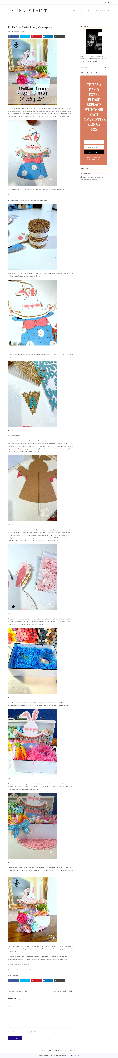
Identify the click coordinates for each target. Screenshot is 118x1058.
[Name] (18, 1032)
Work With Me (100, 10)
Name (11, 1032)
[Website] (63, 1032)
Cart (75, 1050)
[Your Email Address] (94, 147)
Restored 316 (75, 1055)
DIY (9, 23)
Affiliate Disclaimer (60, 1050)
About (82, 10)
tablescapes (20, 23)
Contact (90, 10)
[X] (105, 2)
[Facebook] (102, 2)
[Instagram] (108, 2)
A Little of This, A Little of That (23, 989)
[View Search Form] (109, 11)
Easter (13, 23)
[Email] (40, 1032)
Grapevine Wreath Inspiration (57, 989)
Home (74, 10)
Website (56, 1032)
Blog (70, 1050)
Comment (12, 1007)
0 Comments (20, 31)
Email (33, 1032)
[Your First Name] (94, 142)
